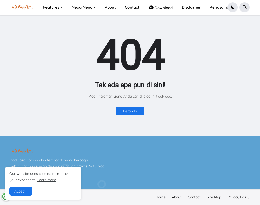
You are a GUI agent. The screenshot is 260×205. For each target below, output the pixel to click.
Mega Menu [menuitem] (82, 7)
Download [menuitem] (161, 7)
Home (161, 197)
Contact (194, 197)
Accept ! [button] (20, 191)
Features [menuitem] (51, 7)
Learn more (46, 179)
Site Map (214, 197)
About (177, 197)
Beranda (130, 111)
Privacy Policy (239, 197)
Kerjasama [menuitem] (219, 7)
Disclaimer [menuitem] (191, 7)
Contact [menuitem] (132, 7)
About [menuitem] (110, 7)
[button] (233, 7)
